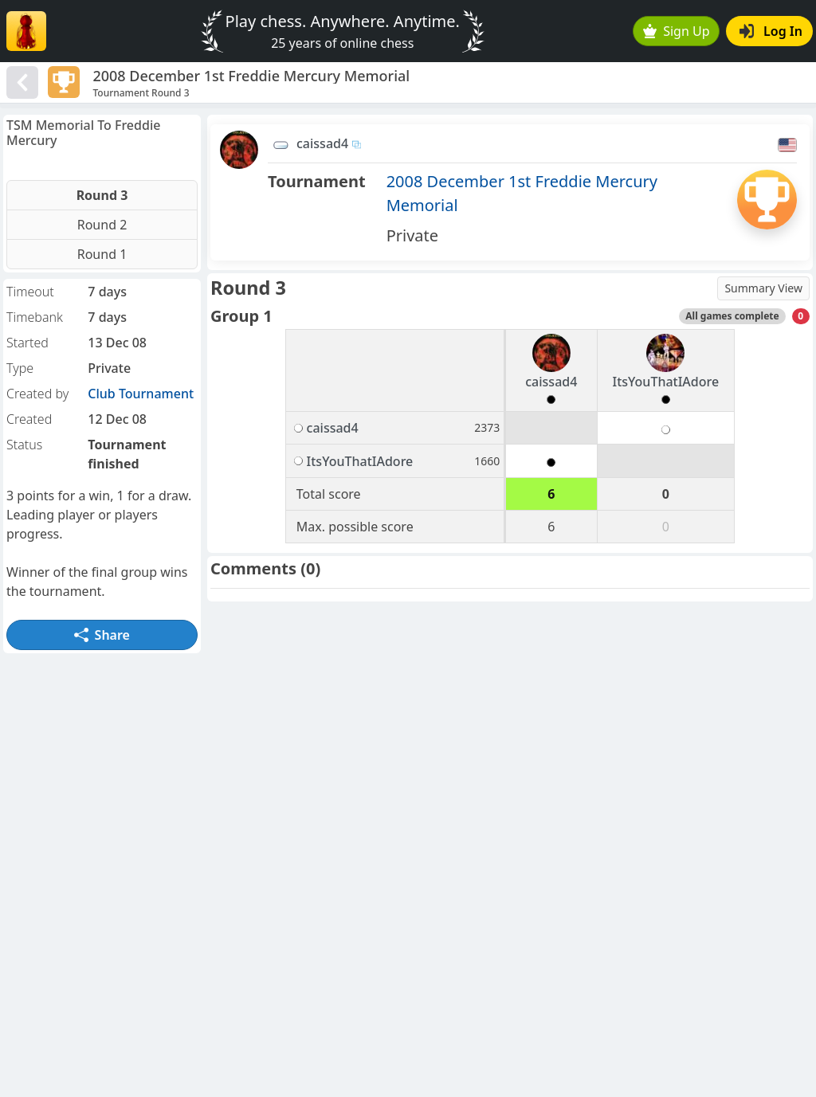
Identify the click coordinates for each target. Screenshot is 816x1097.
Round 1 (102, 254)
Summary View (763, 288)
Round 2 (102, 224)
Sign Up (676, 31)
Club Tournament (141, 393)
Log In (771, 31)
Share (102, 635)
